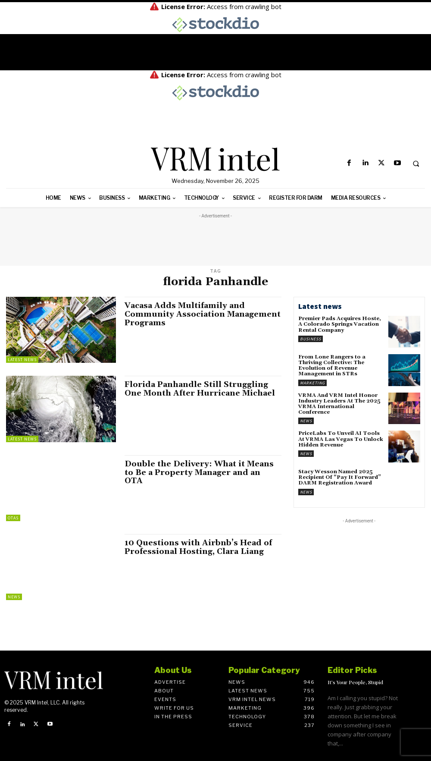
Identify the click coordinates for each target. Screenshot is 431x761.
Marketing (312, 383)
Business (310, 339)
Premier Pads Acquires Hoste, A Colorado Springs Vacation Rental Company (339, 324)
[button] (416, 163)
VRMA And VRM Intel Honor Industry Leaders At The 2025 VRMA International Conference (339, 404)
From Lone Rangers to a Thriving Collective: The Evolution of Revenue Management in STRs (331, 365)
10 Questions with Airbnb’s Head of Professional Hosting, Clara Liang (198, 547)
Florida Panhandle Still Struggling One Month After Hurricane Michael (200, 389)
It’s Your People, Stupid (355, 682)
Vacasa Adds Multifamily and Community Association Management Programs (203, 314)
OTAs (13, 518)
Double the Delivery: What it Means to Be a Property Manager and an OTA (199, 472)
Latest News (22, 359)
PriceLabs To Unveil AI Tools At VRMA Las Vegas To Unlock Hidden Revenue (340, 439)
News (14, 597)
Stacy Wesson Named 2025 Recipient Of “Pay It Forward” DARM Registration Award (339, 477)
